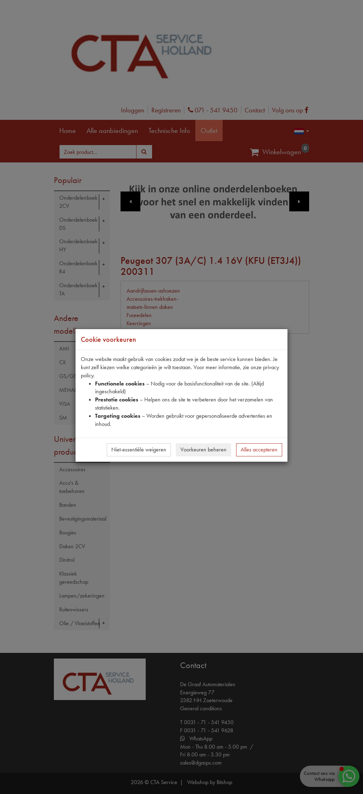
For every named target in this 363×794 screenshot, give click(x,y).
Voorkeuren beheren (203, 449)
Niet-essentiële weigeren (138, 449)
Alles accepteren (259, 449)
